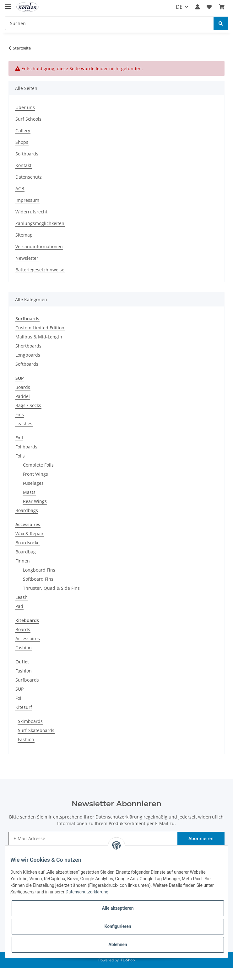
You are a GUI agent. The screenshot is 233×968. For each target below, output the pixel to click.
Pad (19, 606)
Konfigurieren (117, 926)
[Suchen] (109, 23)
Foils (20, 456)
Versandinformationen (39, 246)
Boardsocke (27, 543)
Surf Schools (28, 119)
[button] (197, 7)
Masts (29, 492)
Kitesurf (23, 707)
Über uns (25, 107)
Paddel (22, 396)
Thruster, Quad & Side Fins (51, 588)
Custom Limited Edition (39, 328)
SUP (19, 689)
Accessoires (27, 638)
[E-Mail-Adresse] (93, 838)
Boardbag (25, 552)
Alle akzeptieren (117, 908)
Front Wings (35, 474)
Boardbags (26, 510)
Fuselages (33, 483)
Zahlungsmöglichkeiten (39, 223)
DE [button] (179, 6)
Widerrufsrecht (31, 212)
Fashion (23, 648)
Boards (22, 387)
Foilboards (26, 447)
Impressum (27, 200)
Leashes (23, 423)
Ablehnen (117, 944)
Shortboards (28, 346)
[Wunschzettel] (209, 7)
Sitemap (24, 235)
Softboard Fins (38, 579)
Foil (19, 698)
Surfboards (27, 680)
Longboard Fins (39, 570)
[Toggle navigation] (8, 4)
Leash (21, 597)
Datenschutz (28, 177)
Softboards (26, 154)
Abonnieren (201, 838)
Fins (19, 414)
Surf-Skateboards (36, 730)
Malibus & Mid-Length (38, 337)
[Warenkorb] (221, 7)
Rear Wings (35, 501)
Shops (21, 142)
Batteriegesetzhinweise (39, 270)
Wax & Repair (29, 533)
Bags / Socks (28, 405)
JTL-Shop (127, 960)
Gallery (22, 130)
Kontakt (23, 165)
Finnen (22, 561)
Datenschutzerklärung (118, 817)
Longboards (27, 355)
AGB (19, 188)
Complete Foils (38, 465)
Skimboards (30, 721)
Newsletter (26, 258)
